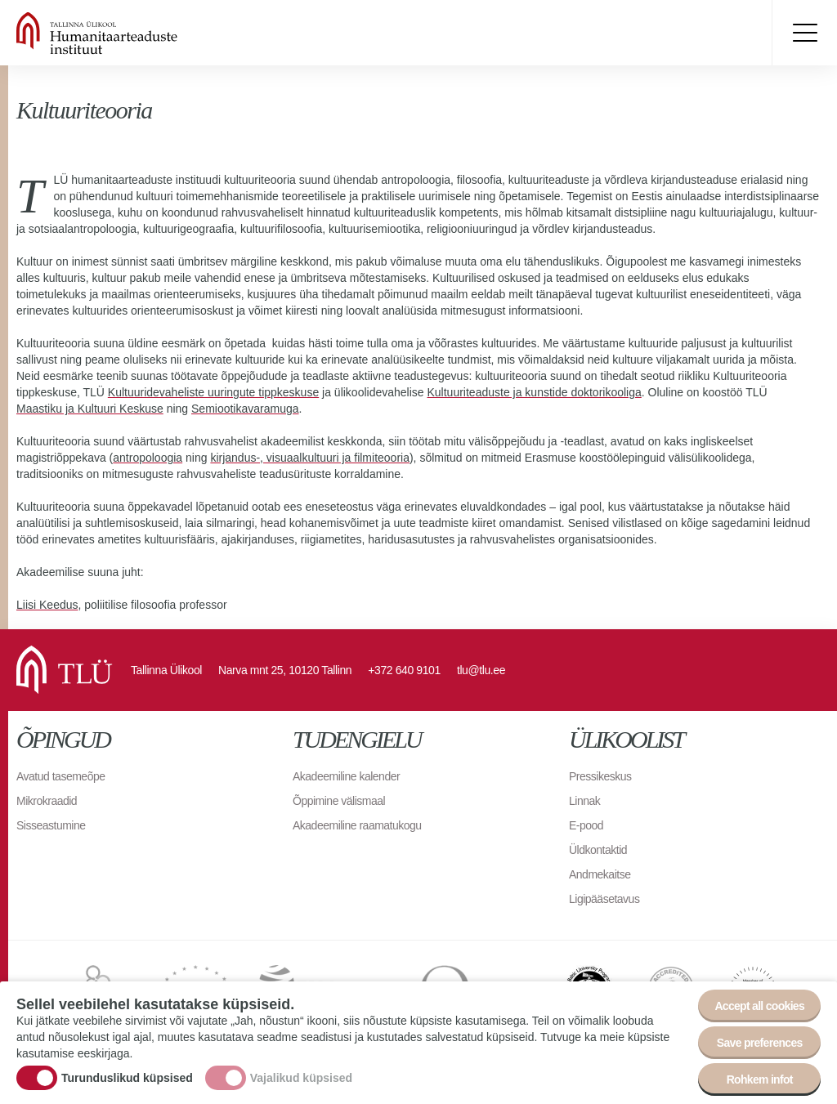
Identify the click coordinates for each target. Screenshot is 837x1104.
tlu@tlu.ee (481, 670)
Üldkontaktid (598, 849)
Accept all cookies (759, 1008)
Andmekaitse (599, 874)
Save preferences (760, 1045)
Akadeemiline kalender (346, 776)
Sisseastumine (51, 825)
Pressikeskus (600, 776)
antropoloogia (147, 457)
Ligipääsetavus (604, 898)
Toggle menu (804, 32)
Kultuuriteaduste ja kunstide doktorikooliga (534, 392)
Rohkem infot (760, 1081)
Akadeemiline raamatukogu (357, 825)
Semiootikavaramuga (245, 408)
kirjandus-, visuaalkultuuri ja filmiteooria (310, 457)
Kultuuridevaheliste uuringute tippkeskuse (213, 392)
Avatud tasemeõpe (60, 776)
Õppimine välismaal (339, 800)
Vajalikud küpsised (301, 1079)
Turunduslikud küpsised (127, 1079)
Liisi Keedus (47, 604)
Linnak (584, 800)
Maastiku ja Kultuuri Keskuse (89, 408)
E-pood (586, 825)
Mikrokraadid (46, 800)
